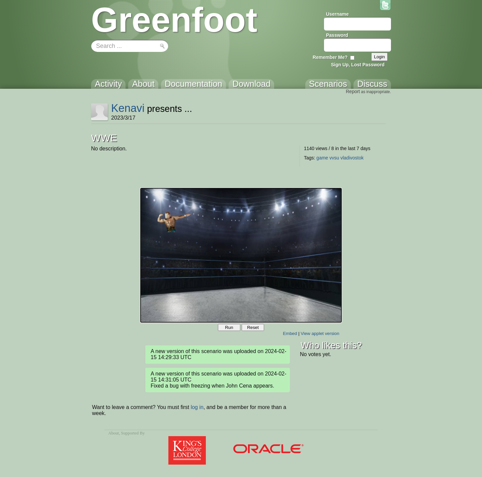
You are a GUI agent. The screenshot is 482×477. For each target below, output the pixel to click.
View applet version (320, 333)
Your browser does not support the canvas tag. (241, 255)
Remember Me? (330, 57)
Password (337, 35)
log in (197, 407)
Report (353, 91)
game (322, 157)
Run (229, 327)
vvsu (334, 157)
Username (337, 14)
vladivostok (352, 157)
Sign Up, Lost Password (358, 64)
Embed (290, 333)
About (113, 433)
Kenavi (128, 108)
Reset (253, 327)
